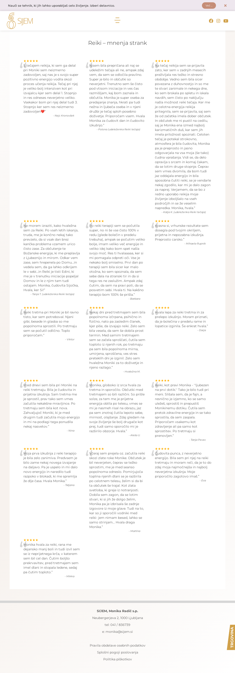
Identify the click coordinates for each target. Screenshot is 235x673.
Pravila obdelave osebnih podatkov (117, 647)
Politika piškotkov (117, 660)
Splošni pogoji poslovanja (117, 653)
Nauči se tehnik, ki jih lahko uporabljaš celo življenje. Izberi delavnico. (65, 6)
